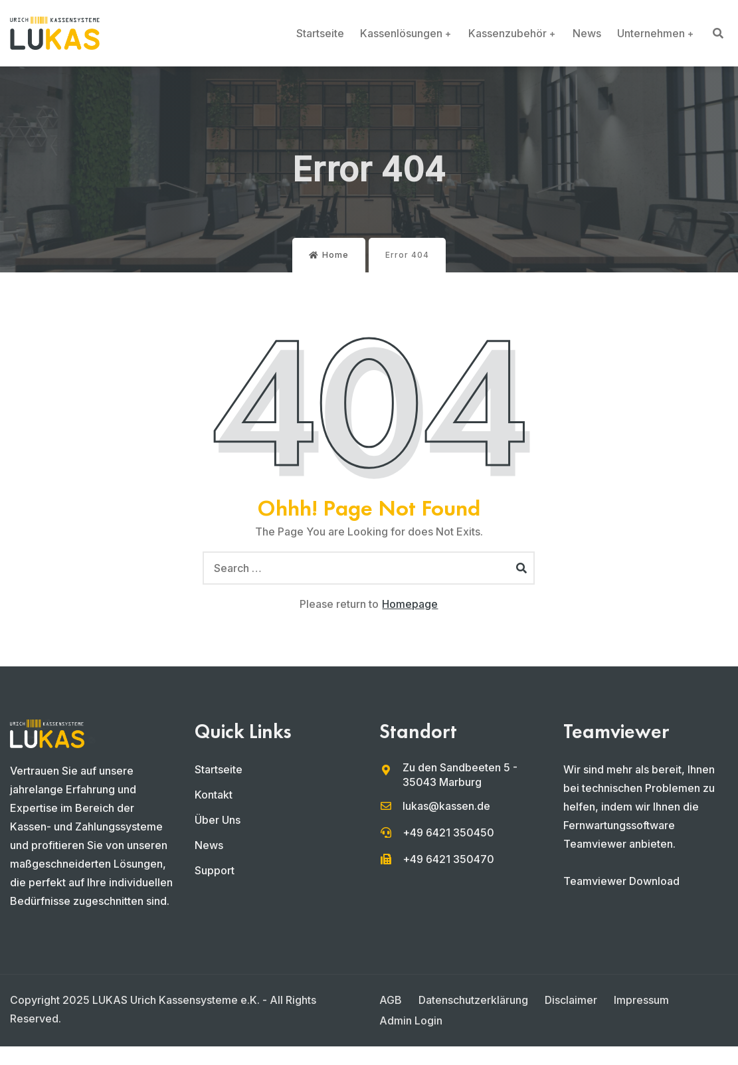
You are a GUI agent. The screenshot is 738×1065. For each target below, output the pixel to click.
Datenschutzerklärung (473, 1000)
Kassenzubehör (507, 33)
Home (329, 255)
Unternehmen (651, 33)
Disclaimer (571, 1000)
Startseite (320, 33)
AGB (390, 1000)
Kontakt (213, 794)
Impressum (641, 1000)
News (587, 33)
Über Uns (217, 819)
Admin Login (410, 1020)
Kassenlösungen (401, 33)
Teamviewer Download (621, 881)
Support (214, 870)
